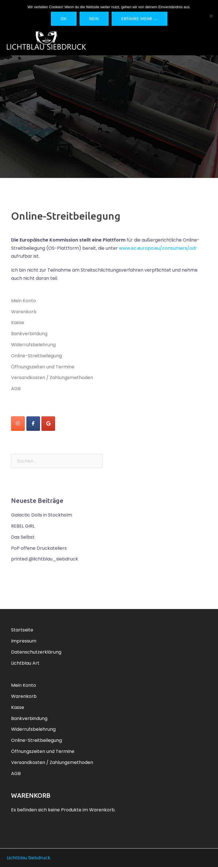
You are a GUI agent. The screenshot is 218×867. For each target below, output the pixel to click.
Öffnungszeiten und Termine (42, 367)
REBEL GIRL (23, 526)
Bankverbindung (29, 333)
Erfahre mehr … (139, 18)
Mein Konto (23, 300)
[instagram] (18, 423)
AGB (16, 388)
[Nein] (211, 16)
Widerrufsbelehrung (33, 344)
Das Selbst (23, 537)
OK (64, 18)
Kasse (17, 322)
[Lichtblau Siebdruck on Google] (48, 423)
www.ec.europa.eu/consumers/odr (158, 248)
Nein (94, 18)
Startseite (22, 630)
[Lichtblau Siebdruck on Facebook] (33, 423)
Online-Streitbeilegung (36, 355)
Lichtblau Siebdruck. (29, 858)
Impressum (23, 641)
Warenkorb (24, 311)
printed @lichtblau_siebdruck (44, 559)
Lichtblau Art (25, 663)
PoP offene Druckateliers (39, 548)
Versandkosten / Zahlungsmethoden (52, 377)
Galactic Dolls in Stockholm (41, 515)
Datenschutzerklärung (36, 652)
